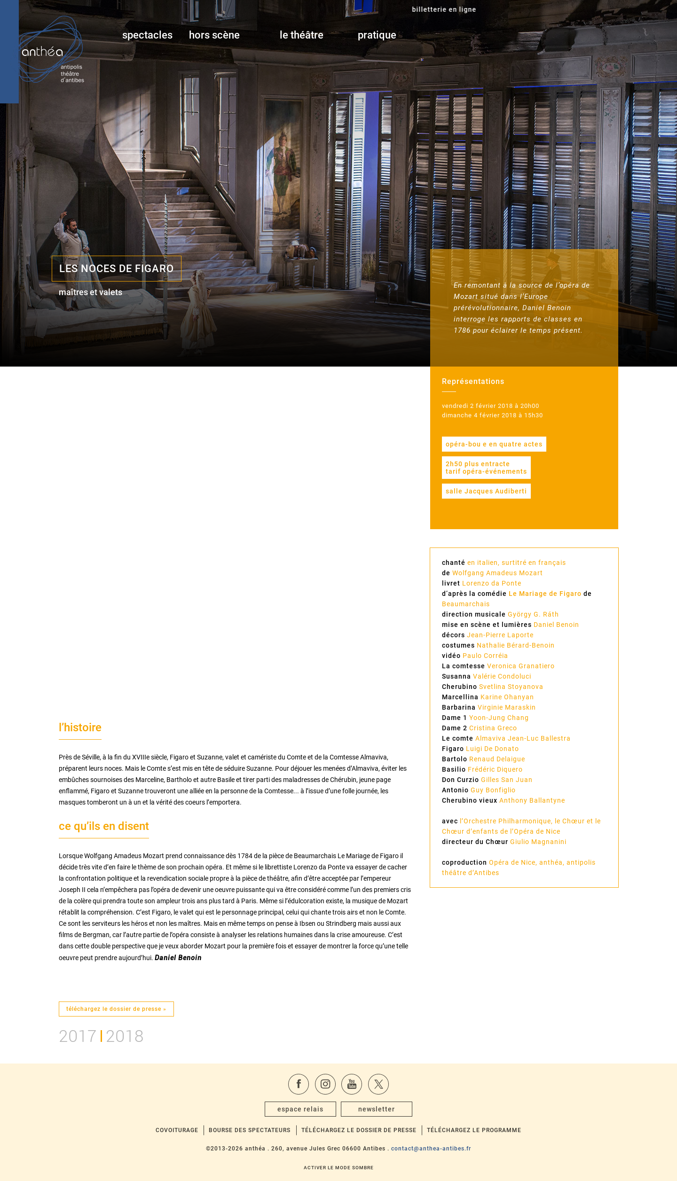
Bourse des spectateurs (250, 1130)
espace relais (300, 1109)
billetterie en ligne (560, 35)
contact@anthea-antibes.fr (431, 1148)
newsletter (376, 1109)
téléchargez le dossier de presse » (116, 1009)
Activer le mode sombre (339, 1167)
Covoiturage (177, 1130)
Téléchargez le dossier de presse (359, 1130)
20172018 (101, 1035)
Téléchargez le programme (474, 1130)
